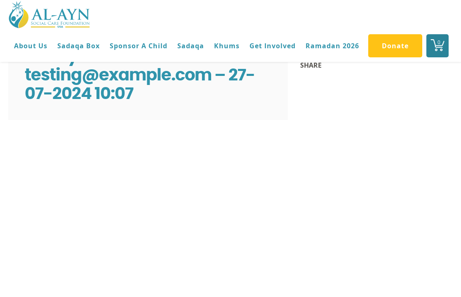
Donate (395, 45)
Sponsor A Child (138, 45)
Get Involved (272, 45)
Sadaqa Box (78, 45)
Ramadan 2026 (332, 45)
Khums (227, 45)
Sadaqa (190, 45)
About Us (30, 45)
